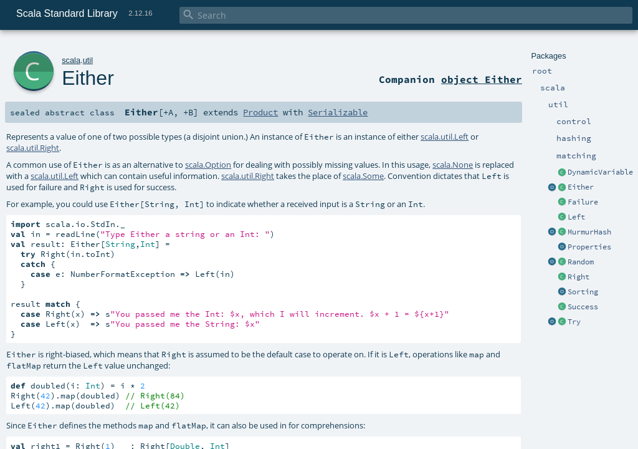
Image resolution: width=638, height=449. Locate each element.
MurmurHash (589, 232)
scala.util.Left (445, 136)
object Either (481, 79)
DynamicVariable (600, 172)
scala (71, 60)
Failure (583, 202)
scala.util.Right (32, 147)
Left (576, 217)
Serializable (338, 112)
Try (574, 321)
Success (583, 306)
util (88, 60)
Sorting (583, 291)
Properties (589, 247)
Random (581, 262)
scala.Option (208, 164)
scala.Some (363, 175)
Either (581, 187)
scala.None (452, 164)
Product (260, 112)
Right (578, 277)
